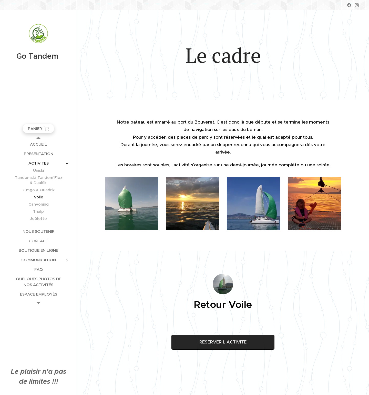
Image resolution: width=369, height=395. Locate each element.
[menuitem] (38, 144)
